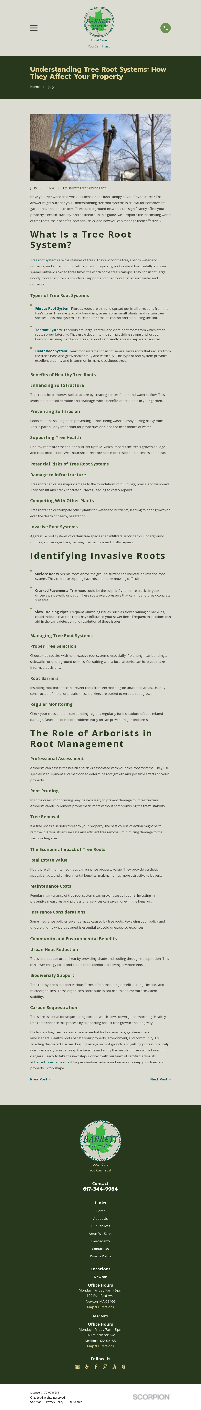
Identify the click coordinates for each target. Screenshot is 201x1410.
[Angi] (114, 1366)
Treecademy (100, 1241)
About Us (100, 1218)
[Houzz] (123, 1366)
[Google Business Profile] (77, 1366)
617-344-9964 (100, 1189)
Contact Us (100, 1248)
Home (100, 1211)
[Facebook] (96, 1366)
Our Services (100, 1226)
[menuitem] (35, 1402)
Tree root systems (44, 260)
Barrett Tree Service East (53, 1062)
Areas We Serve (100, 1233)
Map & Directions (100, 1307)
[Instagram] (105, 1366)
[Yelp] (86, 1366)
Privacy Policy (100, 1256)
